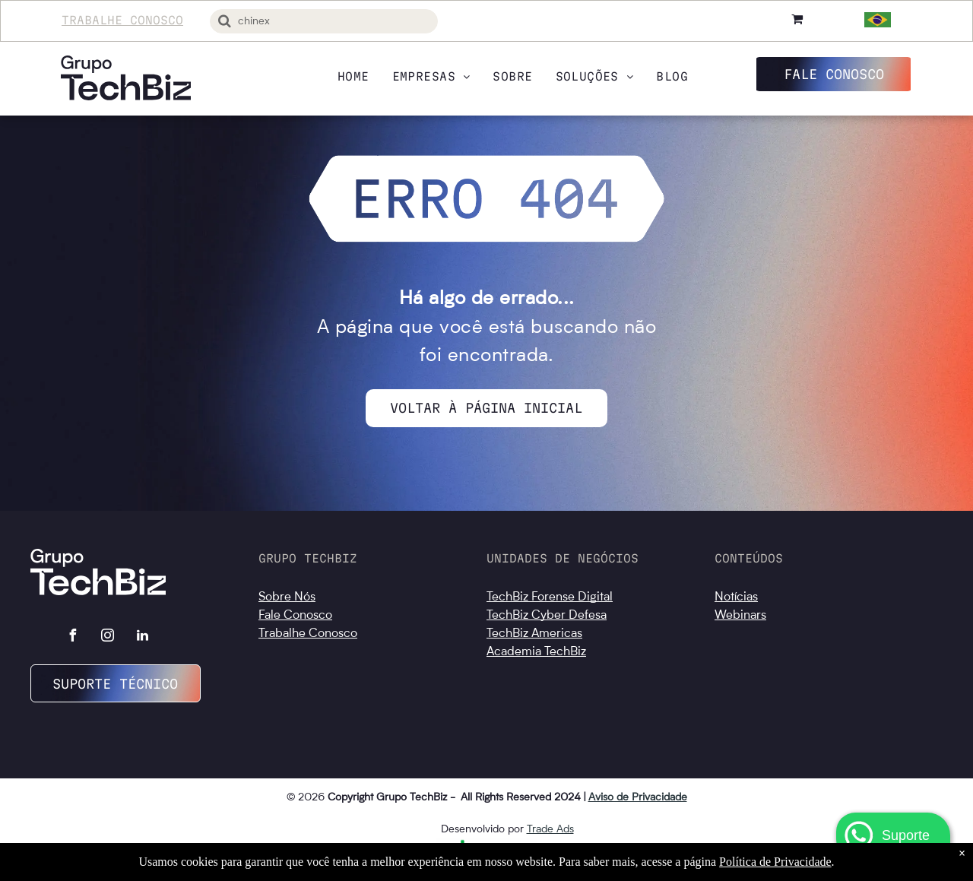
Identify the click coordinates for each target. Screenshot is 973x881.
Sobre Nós (286, 597)
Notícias (736, 597)
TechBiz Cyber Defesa (546, 616)
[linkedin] (143, 637)
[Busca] (324, 21)
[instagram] (108, 637)
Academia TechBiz (536, 652)
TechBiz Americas (534, 634)
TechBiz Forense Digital (549, 597)
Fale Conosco (295, 616)
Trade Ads (550, 829)
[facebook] (73, 637)
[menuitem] (353, 76)
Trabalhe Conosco (122, 20)
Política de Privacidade (775, 861)
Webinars (740, 616)
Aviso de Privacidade (637, 797)
